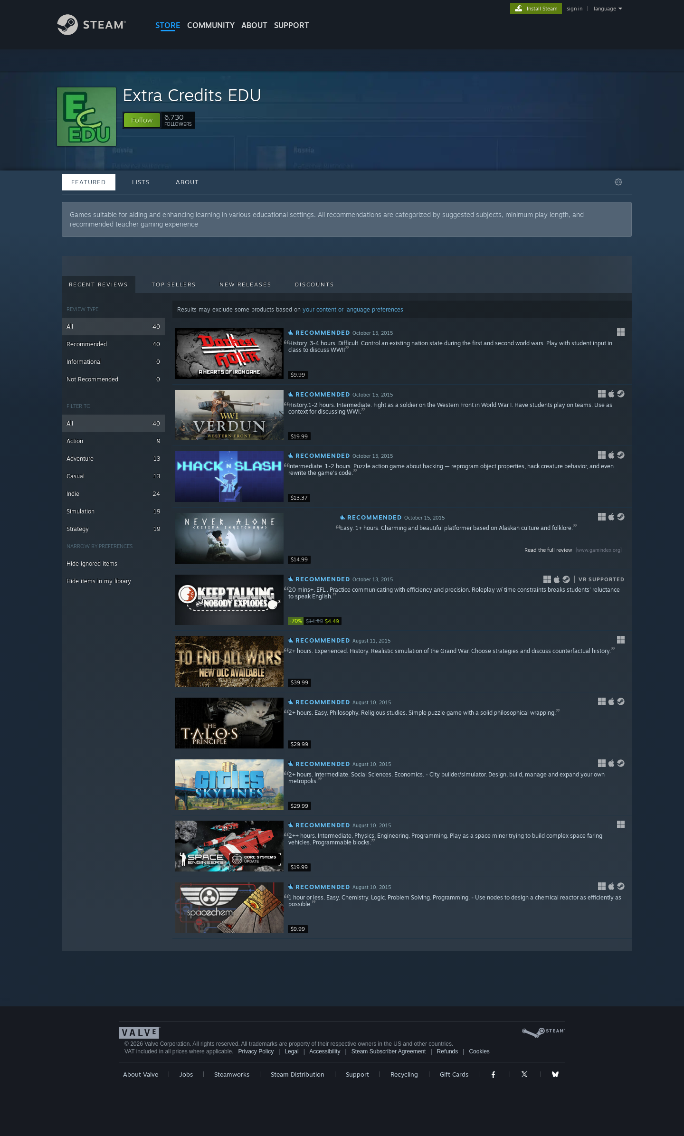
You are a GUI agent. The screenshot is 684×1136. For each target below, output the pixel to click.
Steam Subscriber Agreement (389, 1051)
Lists (141, 182)
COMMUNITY (211, 25)
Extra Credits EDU (192, 94)
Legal (291, 1051)
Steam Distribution (297, 1074)
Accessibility (324, 1051)
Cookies (479, 1051)
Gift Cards (454, 1074)
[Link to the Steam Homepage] (99, 32)
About (254, 25)
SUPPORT (291, 25)
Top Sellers (174, 284)
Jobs (186, 1074)
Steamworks (231, 1074)
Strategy (113, 529)
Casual (113, 476)
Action (113, 441)
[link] (316, 621)
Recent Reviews (98, 284)
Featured (88, 182)
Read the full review (574, 550)
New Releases (245, 284)
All (113, 326)
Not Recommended (113, 379)
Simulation (113, 511)
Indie (113, 494)
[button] (142, 120)
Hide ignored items (91, 563)
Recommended (113, 344)
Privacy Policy (256, 1051)
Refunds (447, 1051)
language (605, 8)
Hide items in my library (98, 581)
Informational (113, 362)
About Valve (140, 1074)
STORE (167, 25)
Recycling (404, 1074)
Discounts (314, 284)
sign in (574, 8)
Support (357, 1074)
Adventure (113, 458)
